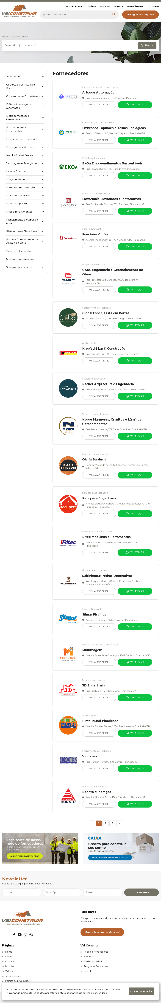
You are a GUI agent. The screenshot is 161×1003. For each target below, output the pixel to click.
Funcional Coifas (95, 234)
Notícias (105, 6)
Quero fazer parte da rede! (102, 931)
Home (7, 951)
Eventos (118, 6)
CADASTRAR (141, 892)
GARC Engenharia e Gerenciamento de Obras (112, 272)
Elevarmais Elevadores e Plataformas (111, 199)
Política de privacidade (16, 981)
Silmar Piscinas (94, 614)
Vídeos (92, 6)
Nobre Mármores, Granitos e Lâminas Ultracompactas (111, 422)
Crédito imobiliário (91, 961)
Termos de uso (11, 976)
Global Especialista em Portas (105, 313)
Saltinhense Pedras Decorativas (107, 576)
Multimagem (92, 650)
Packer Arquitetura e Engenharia (108, 384)
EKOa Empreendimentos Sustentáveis (112, 163)
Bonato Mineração (96, 792)
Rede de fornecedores (94, 951)
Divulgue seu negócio (140, 14)
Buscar (147, 45)
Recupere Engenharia (99, 498)
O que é (8, 961)
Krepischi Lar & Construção (103, 348)
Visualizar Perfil (99, 104)
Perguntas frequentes (94, 966)
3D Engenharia (93, 685)
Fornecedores (75, 6)
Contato (154, 6)
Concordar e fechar (141, 991)
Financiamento (136, 6)
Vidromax (89, 756)
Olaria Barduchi (94, 459)
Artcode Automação (98, 92)
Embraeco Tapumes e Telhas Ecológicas (114, 128)
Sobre (7, 956)
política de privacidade (95, 993)
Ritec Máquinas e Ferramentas (106, 537)
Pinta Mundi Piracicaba (100, 721)
